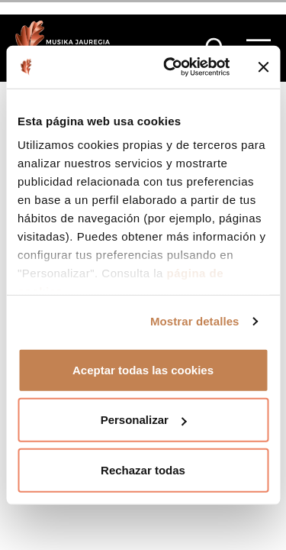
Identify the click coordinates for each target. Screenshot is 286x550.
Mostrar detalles (194, 321)
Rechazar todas (143, 469)
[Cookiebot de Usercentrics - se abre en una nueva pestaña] (170, 67)
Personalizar (144, 419)
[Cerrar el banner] (263, 67)
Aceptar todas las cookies (143, 369)
